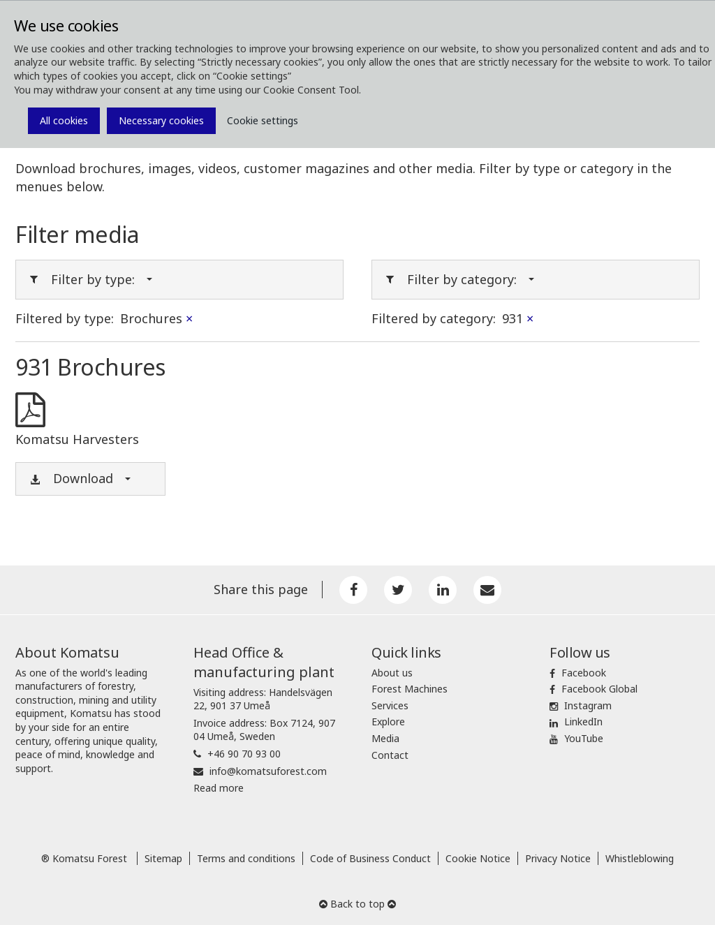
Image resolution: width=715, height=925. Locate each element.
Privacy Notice (558, 858)
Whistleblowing (639, 858)
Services (389, 705)
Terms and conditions (246, 858)
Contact (389, 755)
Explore (388, 721)
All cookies (64, 120)
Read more (218, 787)
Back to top (357, 903)
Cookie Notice (477, 858)
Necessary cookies (161, 120)
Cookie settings (262, 120)
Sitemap (163, 858)
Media (385, 738)
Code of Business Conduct (370, 858)
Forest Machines (409, 688)
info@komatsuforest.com (268, 771)
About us (392, 672)
